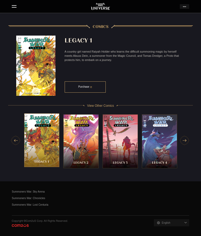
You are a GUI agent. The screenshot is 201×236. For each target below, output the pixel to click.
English (166, 222)
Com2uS (20, 225)
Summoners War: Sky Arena (28, 191)
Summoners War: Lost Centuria (30, 204)
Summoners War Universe (101, 6)
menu (14, 6)
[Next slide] (184, 140)
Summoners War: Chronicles (28, 198)
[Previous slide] (15, 140)
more (184, 6)
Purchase (83, 86)
